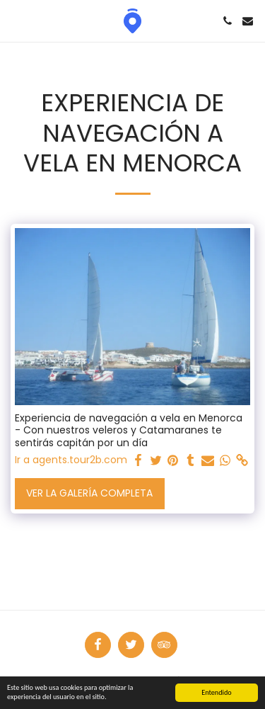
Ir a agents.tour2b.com (71, 460)
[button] (16, 20)
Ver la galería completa (89, 493)
